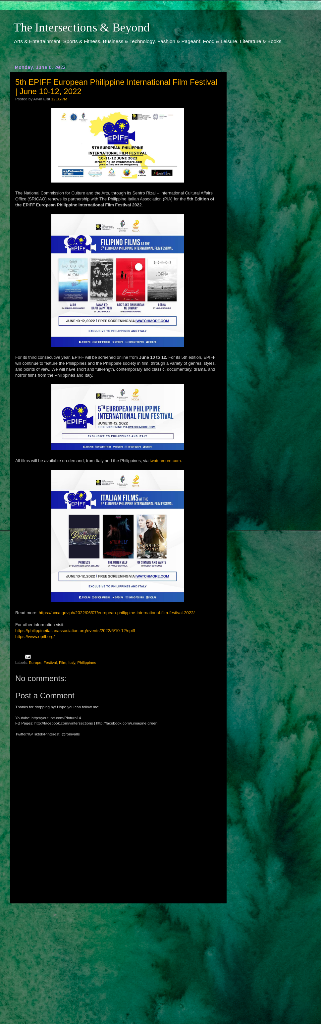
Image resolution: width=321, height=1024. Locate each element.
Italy (72, 662)
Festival (50, 662)
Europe (35, 662)
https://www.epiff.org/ (35, 636)
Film (62, 662)
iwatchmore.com (165, 460)
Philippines (87, 662)
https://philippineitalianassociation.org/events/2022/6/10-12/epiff (75, 630)
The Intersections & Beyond (81, 27)
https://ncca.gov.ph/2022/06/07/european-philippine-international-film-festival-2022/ (117, 612)
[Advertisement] (117, 957)
